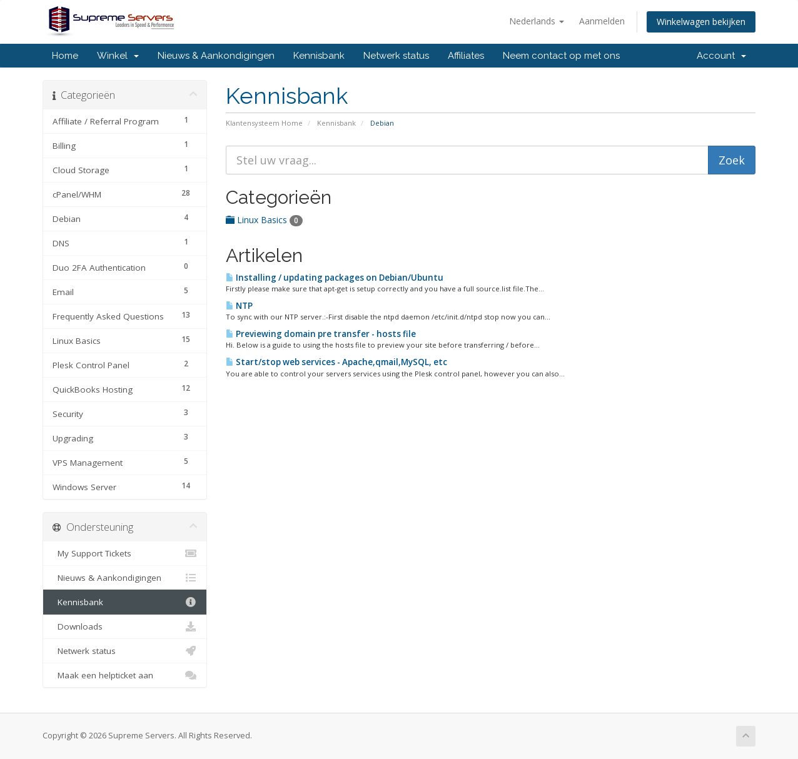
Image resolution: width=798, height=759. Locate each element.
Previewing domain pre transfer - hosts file (321, 333)
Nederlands (536, 21)
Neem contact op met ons (561, 55)
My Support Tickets (125, 553)
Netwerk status (396, 55)
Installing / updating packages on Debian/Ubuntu (334, 277)
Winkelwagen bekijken (701, 22)
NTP (239, 305)
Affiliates (466, 55)
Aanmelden (602, 21)
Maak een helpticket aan (125, 675)
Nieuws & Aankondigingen (216, 55)
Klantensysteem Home (264, 123)
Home (65, 55)
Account (721, 55)
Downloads (125, 626)
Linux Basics (264, 220)
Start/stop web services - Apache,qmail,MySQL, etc (336, 362)
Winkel (118, 55)
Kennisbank (319, 55)
